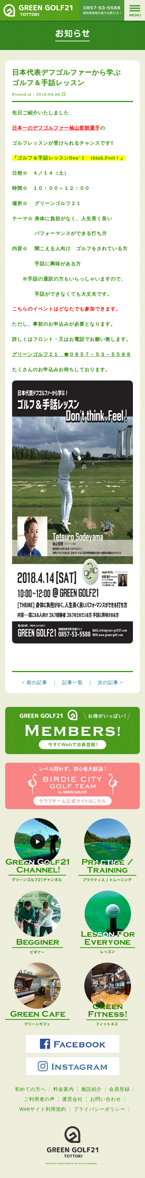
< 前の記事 (34, 682)
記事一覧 (73, 682)
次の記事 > (110, 682)
